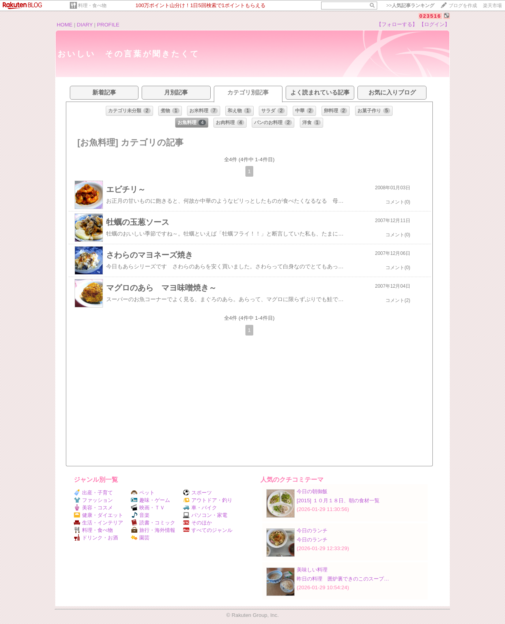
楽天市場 (492, 5)
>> (410, 5)
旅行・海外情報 (153, 530)
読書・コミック (153, 523)
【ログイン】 (434, 24)
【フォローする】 (396, 24)
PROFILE (108, 25)
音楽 (140, 515)
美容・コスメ (93, 508)
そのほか (197, 523)
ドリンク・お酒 (96, 538)
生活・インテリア (98, 523)
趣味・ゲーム (150, 500)
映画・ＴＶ (148, 508)
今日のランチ (312, 531)
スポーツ (197, 493)
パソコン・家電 (205, 515)
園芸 (140, 538)
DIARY (85, 25)
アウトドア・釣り (207, 500)
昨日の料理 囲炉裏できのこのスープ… (343, 579)
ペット (143, 493)
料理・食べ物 (92, 5)
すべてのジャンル (207, 530)
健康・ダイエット (98, 515)
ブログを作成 (463, 5)
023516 (430, 16)
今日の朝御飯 (312, 491)
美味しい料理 (312, 570)
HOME (65, 25)
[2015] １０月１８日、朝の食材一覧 (338, 500)
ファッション (93, 500)
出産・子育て (93, 493)
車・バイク (200, 508)
